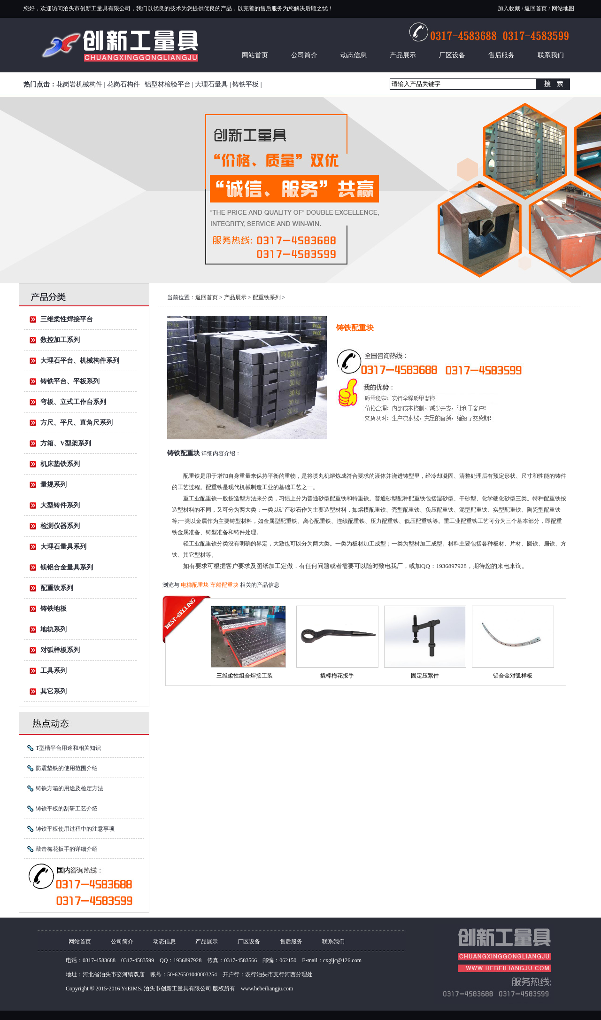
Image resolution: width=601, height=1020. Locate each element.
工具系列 (53, 670)
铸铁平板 (245, 84)
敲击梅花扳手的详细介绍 (67, 849)
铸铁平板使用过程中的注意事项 (75, 828)
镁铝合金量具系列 (66, 567)
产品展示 (403, 55)
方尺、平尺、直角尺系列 (76, 422)
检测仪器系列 (60, 525)
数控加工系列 (60, 339)
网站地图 (562, 8)
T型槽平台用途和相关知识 (68, 748)
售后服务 (501, 55)
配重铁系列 (56, 588)
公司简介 (304, 55)
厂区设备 (452, 55)
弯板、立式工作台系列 (73, 401)
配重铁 (191, 476)
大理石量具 (211, 84)
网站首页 (255, 55)
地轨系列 (53, 629)
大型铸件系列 (60, 505)
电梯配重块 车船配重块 (210, 585)
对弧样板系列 (60, 650)
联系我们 (551, 55)
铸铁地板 (53, 608)
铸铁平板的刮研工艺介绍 (67, 808)
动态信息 (353, 55)
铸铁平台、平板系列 (70, 381)
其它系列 (53, 691)
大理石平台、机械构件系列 (79, 360)
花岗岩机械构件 (79, 84)
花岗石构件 (123, 84)
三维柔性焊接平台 (66, 319)
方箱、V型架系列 (65, 443)
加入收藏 (509, 8)
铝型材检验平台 (168, 84)
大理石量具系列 (63, 546)
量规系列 (53, 484)
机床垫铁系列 (60, 463)
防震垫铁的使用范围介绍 (67, 768)
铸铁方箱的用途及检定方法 (69, 788)
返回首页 (535, 8)
